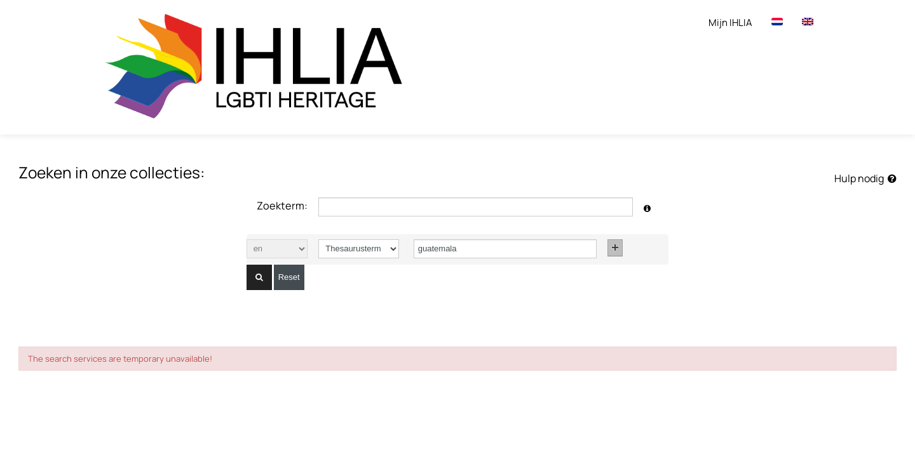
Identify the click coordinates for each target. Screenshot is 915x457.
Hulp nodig (865, 178)
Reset (289, 277)
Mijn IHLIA (730, 22)
